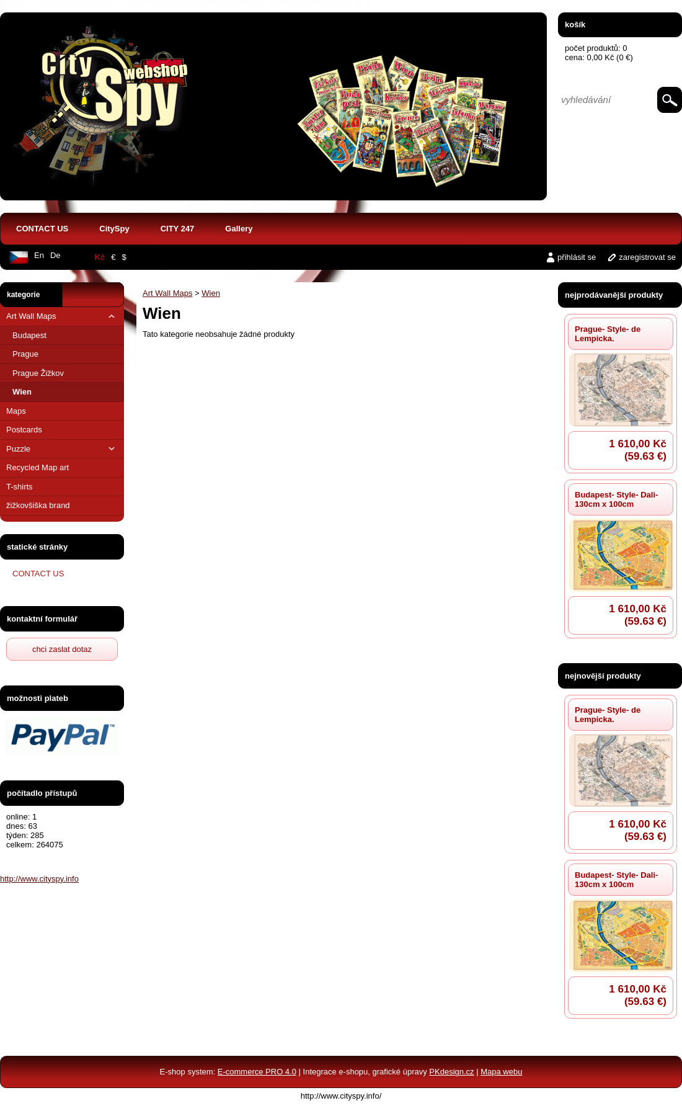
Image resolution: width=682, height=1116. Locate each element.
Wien (22, 391)
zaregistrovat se (647, 257)
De (55, 255)
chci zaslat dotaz (62, 649)
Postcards (24, 429)
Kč (100, 257)
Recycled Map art (37, 467)
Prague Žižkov (38, 373)
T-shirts (19, 486)
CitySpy (114, 228)
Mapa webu (501, 1071)
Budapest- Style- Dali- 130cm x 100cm (616, 499)
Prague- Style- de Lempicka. (607, 333)
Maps (16, 411)
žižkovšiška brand (38, 505)
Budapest (29, 335)
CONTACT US (42, 228)
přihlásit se (576, 257)
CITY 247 (178, 228)
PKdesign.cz (451, 1071)
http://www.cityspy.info (39, 878)
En (39, 255)
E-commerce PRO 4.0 (257, 1071)
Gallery (238, 228)
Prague (25, 354)
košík (575, 24)
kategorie (23, 294)
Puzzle (62, 449)
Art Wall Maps (62, 316)
